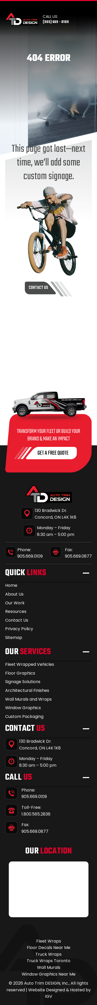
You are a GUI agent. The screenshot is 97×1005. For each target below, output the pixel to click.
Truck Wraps (48, 954)
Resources (15, 611)
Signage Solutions (22, 682)
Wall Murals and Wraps (28, 699)
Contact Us (16, 620)
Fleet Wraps (48, 941)
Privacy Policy (19, 629)
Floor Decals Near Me (48, 948)
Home (11, 585)
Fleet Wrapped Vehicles (29, 664)
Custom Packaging (24, 716)
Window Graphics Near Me (49, 974)
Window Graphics (23, 708)
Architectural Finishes (27, 690)
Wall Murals (48, 967)
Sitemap (13, 637)
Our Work (15, 603)
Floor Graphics (20, 673)
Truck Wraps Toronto (48, 961)
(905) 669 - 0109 (56, 22)
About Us (14, 594)
